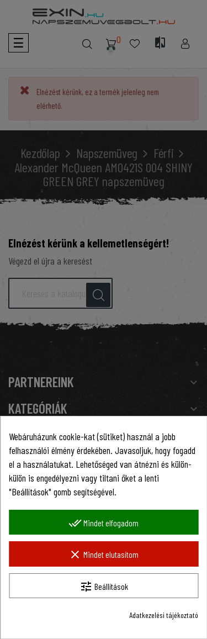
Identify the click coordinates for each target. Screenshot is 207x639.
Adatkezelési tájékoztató (163, 615)
